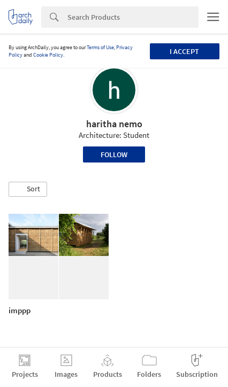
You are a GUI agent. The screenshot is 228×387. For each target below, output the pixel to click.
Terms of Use (100, 47)
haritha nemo (114, 124)
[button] (28, 189)
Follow (114, 154)
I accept (184, 51)
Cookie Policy (48, 54)
